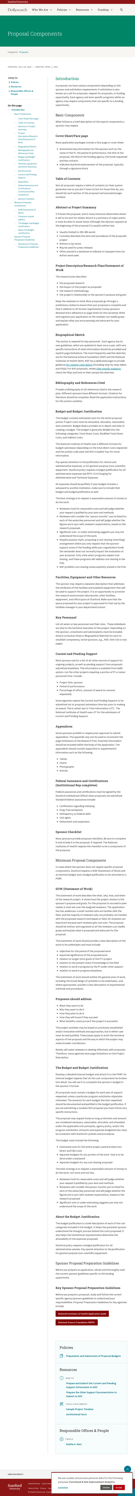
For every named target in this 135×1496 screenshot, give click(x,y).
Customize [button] (63, 1487)
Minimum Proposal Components (22, 204)
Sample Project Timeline (79, 1409)
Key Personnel (24, 171)
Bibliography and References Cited (25, 152)
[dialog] (91, 1482)
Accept (119, 1487)
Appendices (23, 181)
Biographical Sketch (27, 146)
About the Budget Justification (26, 231)
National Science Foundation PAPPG (76, 1322)
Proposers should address (26, 218)
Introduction (18, 109)
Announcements (16, 1474)
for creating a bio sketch (79, 364)
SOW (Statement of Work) (27, 211)
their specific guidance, (108, 368)
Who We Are (40, 9)
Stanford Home (34, 1483)
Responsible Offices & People (22, 92)
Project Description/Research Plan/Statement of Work (28, 138)
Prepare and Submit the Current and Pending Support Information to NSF (91, 1385)
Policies (62, 9)
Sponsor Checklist (26, 198)
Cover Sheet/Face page (28, 118)
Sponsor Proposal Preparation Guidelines (24, 238)
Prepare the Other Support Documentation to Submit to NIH (91, 1394)
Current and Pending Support (27, 176)
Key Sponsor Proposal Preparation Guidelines (28, 245)
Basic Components (22, 114)
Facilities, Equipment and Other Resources (27, 165)
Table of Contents (26, 122)
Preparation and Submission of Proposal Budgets (93, 1356)
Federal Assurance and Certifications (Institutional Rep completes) (28, 190)
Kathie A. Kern (74, 1444)
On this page (15, 105)
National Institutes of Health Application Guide (82, 1313)
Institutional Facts (76, 1414)
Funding (103, 9)
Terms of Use (33, 1488)
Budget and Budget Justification (26, 158)
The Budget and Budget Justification (28, 225)
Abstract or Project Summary (26, 128)
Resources (82, 9)
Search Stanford (48, 1483)
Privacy (43, 1488)
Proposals (23, 52)
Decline (106, 1487)
